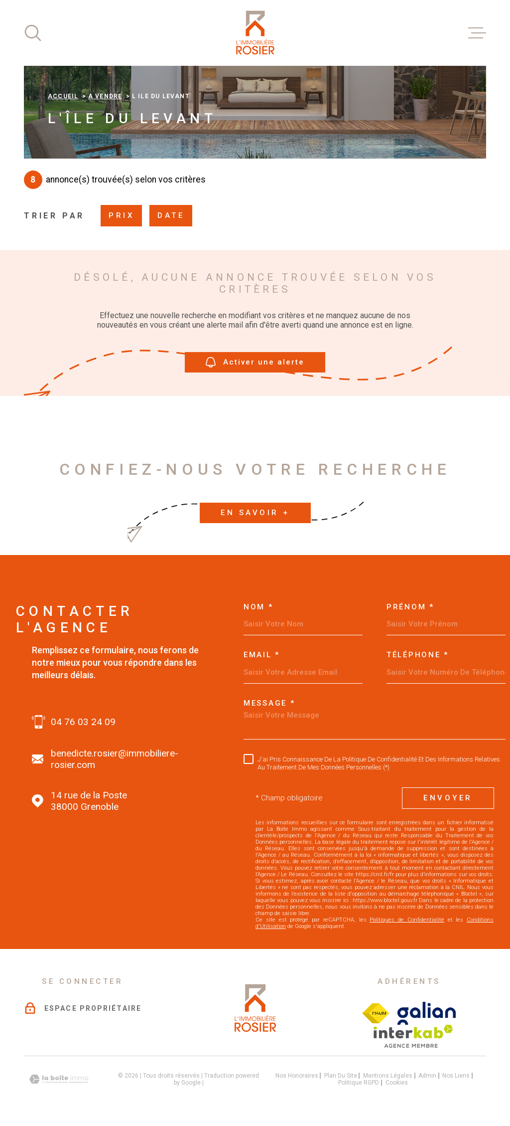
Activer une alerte (255, 362)
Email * (262, 655)
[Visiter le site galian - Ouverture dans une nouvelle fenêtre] (426, 1013)
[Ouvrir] (33, 33)
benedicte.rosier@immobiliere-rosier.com (114, 759)
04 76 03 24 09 (83, 722)
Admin (427, 1075)
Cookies (396, 1083)
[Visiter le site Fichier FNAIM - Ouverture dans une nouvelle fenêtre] (375, 1013)
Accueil (63, 96)
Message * (269, 703)
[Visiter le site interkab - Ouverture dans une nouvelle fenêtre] (413, 1036)
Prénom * (410, 607)
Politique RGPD (358, 1082)
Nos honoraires (296, 1075)
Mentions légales (387, 1075)
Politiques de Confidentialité (407, 920)
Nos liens (456, 1075)
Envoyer (448, 797)
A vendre (105, 96)
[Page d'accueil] (255, 33)
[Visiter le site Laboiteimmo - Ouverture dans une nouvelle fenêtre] (59, 1079)
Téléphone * (417, 655)
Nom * (258, 607)
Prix (121, 215)
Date (170, 215)
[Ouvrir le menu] (477, 33)
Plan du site (340, 1075)
